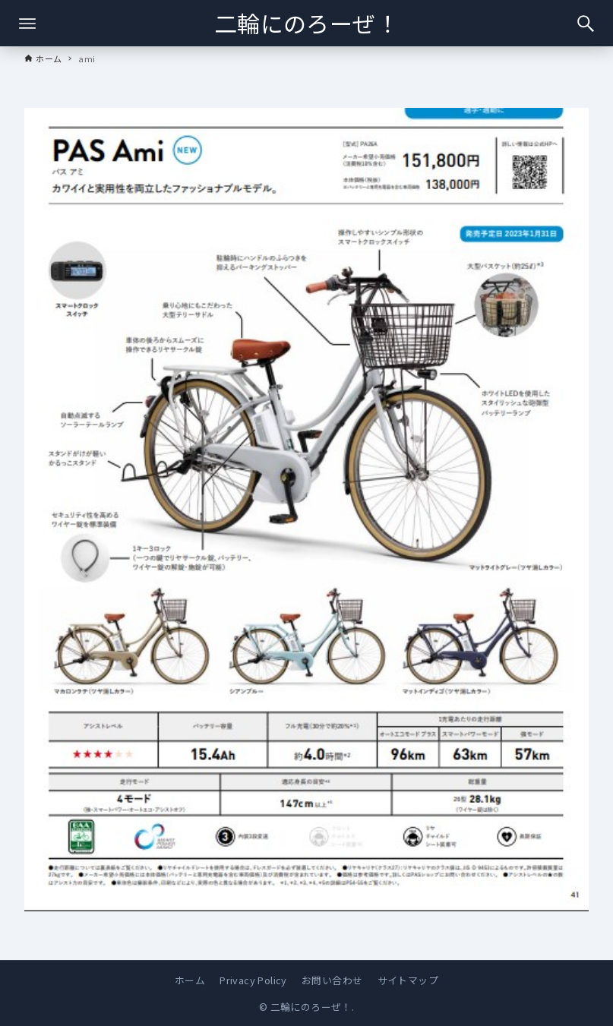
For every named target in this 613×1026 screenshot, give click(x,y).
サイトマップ (408, 980)
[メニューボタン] (27, 23)
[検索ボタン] (585, 23)
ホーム (190, 980)
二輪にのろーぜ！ (306, 22)
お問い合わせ (332, 980)
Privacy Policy (253, 980)
